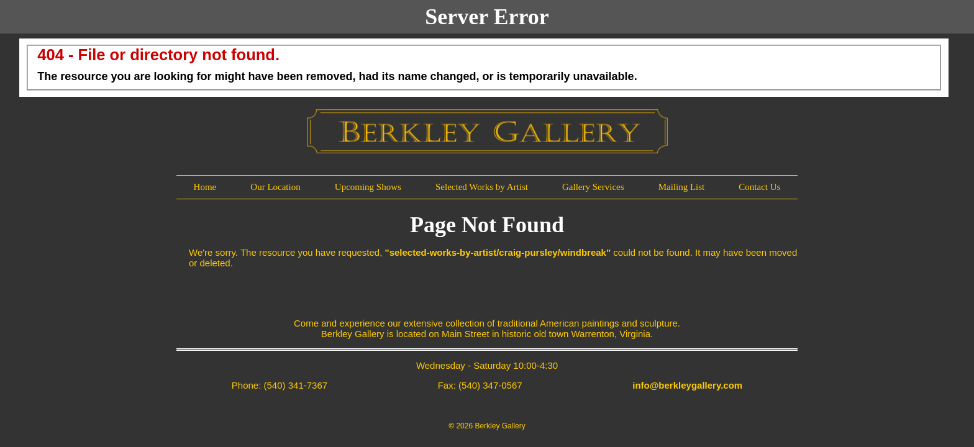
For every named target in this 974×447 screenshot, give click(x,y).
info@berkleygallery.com (687, 385)
